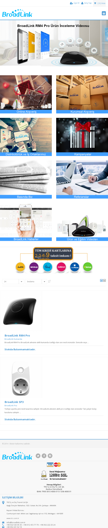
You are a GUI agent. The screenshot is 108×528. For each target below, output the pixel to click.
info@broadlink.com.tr (16, 522)
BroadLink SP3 (14, 402)
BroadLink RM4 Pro (17, 335)
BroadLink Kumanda (13, 339)
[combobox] (13, 281)
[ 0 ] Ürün (99, 3)
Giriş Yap (86, 3)
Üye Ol (74, 3)
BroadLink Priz (11, 405)
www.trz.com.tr (13, 518)
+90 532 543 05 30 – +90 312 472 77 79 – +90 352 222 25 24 (31, 525)
